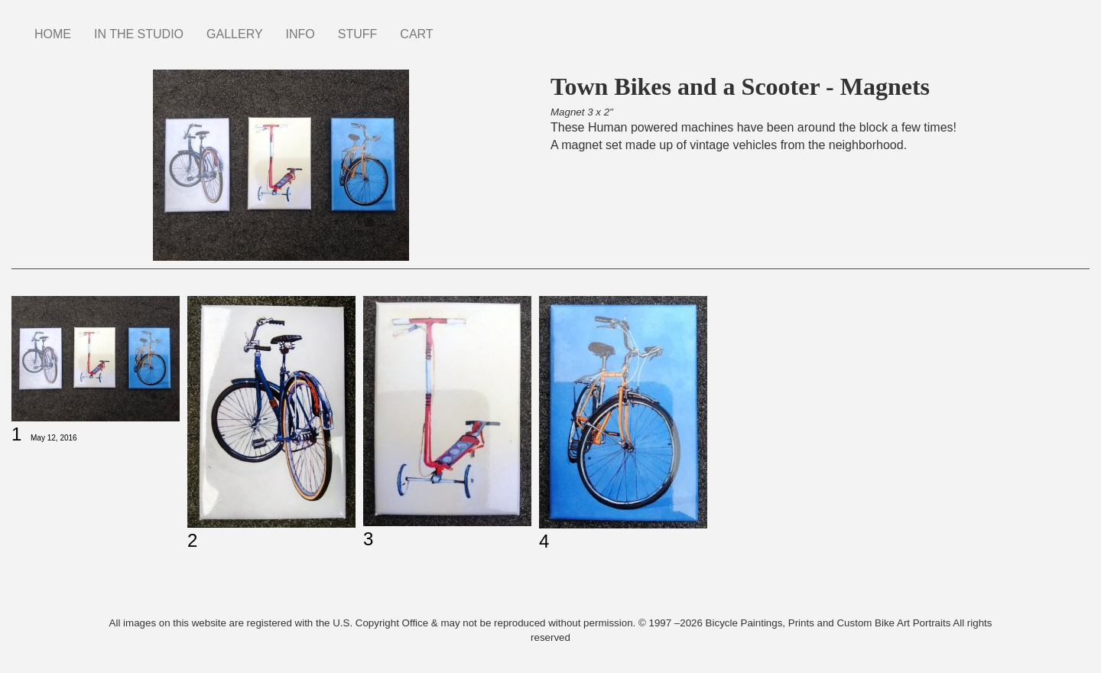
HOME (52, 34)
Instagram (456, 26)
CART (416, 34)
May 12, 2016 (54, 438)
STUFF (358, 34)
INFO (300, 34)
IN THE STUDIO (139, 34)
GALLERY (234, 34)
